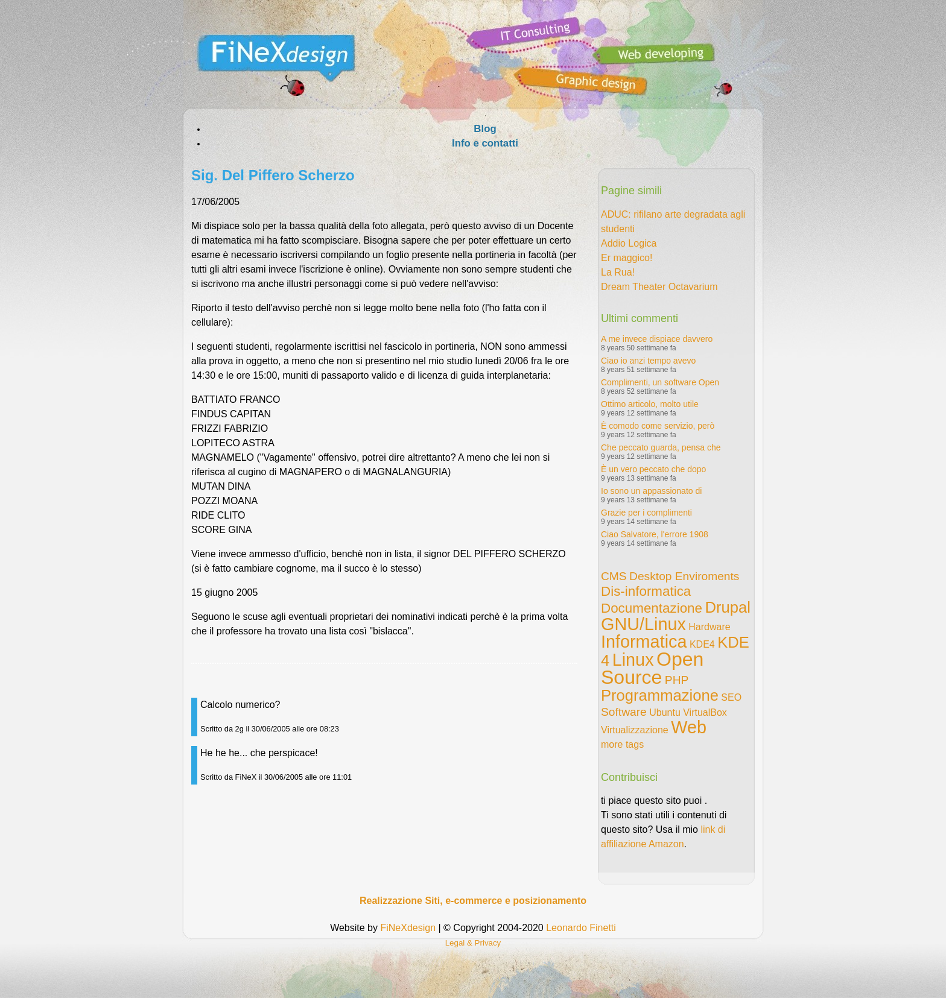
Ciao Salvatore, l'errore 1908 (654, 534)
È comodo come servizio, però (657, 426)
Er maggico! (626, 258)
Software (624, 712)
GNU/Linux (643, 624)
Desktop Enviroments (684, 576)
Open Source (652, 668)
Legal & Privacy (473, 942)
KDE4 (702, 644)
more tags (622, 744)
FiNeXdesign (408, 928)
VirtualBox (705, 712)
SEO (731, 697)
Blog (485, 128)
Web (688, 727)
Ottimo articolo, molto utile (650, 404)
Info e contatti (485, 143)
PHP (676, 680)
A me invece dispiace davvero (657, 339)
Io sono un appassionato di (651, 491)
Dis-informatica (646, 591)
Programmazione (660, 695)
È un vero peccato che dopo (653, 469)
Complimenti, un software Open (660, 382)
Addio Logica (629, 243)
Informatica (644, 641)
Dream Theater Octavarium (659, 287)
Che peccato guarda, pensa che (660, 447)
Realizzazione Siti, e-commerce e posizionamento (473, 900)
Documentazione (651, 608)
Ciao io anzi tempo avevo (648, 360)
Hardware (709, 627)
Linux (633, 659)
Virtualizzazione (634, 730)
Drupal (727, 607)
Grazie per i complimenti (646, 512)
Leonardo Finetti (581, 928)
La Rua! (618, 272)
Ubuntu (665, 712)
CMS (614, 576)
